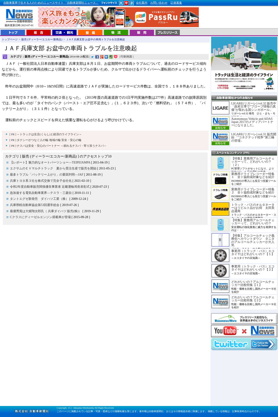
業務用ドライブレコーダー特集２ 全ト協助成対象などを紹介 (252, 190)
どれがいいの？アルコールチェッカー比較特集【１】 (252, 283)
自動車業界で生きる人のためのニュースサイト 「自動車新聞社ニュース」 (51, 2)
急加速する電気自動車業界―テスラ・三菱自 (41, 193)
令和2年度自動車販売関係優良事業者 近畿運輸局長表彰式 (50, 186)
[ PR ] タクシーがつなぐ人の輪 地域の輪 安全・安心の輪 (45, 140)
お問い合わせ (158, 2)
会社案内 (141, 2)
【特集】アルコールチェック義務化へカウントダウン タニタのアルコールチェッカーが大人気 (252, 240)
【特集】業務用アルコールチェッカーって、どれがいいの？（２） (252, 162)
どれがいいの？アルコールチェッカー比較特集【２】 (252, 298)
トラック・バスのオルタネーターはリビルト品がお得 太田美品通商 (252, 208)
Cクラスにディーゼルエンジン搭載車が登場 (40, 217)
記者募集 (176, 2)
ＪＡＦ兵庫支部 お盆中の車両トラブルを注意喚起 (95, 39)
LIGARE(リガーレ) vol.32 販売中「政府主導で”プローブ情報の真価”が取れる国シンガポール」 (253, 106)
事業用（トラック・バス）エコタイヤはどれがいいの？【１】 (252, 252)
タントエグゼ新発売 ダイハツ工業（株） (39, 198)
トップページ (10, 39)
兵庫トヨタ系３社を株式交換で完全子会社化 (41, 180)
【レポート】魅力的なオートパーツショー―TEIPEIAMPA (50, 162)
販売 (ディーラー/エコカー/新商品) (41, 39)
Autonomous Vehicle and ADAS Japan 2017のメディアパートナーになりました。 (252, 122)
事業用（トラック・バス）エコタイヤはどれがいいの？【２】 (252, 268)
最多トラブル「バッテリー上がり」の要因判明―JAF (46, 174)
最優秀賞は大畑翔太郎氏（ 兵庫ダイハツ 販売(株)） (46, 211)
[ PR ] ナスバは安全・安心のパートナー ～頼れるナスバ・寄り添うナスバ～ (58, 145)
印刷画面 (126, 56)
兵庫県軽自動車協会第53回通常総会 (34, 205)
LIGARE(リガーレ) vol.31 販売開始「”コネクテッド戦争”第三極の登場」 (253, 137)
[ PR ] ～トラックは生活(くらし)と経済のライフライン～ (45, 134)
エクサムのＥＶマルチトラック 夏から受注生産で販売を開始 (53, 168)
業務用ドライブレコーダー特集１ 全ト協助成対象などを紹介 (252, 175)
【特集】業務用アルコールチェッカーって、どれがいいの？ (252, 221)
